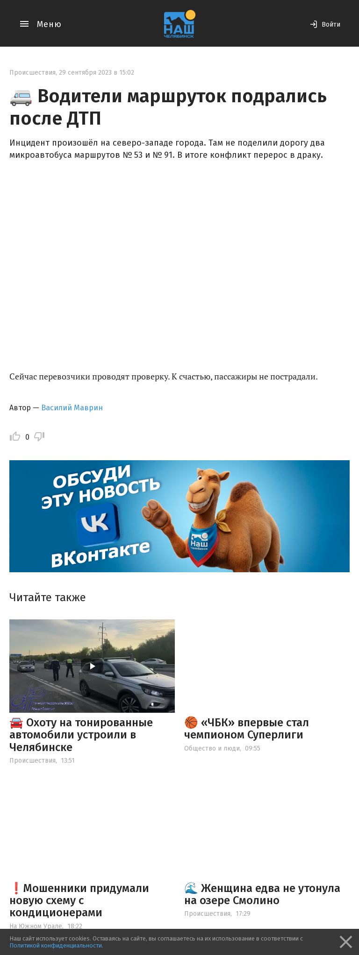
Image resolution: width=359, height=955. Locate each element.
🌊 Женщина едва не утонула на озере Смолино (262, 894)
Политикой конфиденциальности (55, 945)
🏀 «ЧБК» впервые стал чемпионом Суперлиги (246, 728)
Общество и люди (212, 748)
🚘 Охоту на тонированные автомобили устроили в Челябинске (81, 735)
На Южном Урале (35, 926)
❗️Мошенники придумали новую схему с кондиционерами (79, 901)
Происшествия (32, 73)
